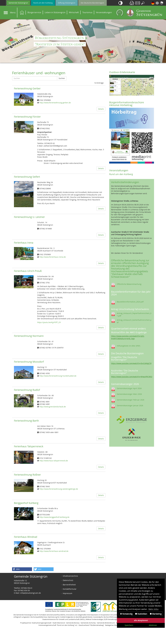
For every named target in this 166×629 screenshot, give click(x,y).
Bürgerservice (34, 12)
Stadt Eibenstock (59, 623)
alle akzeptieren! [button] (141, 620)
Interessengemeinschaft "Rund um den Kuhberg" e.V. (57, 625)
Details (101, 109)
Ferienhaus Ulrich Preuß (28, 271)
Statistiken (141, 613)
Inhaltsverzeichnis (70, 576)
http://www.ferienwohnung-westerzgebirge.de (58, 489)
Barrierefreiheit (69, 584)
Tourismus (87, 12)
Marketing (156, 613)
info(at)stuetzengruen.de (30, 593)
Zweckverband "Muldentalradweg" (91, 625)
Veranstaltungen (104, 12)
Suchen (62, 78)
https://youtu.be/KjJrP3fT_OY (49, 322)
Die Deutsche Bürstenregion (92, 3)
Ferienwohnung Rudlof (27, 390)
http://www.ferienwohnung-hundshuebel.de (57, 376)
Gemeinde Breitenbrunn (106, 623)
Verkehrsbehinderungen (125, 182)
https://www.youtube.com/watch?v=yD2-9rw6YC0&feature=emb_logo (127, 337)
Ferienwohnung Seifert (27, 176)
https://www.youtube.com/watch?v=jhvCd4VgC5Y (131, 363)
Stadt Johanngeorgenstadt (41, 623)
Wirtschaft (74, 12)
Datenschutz (68, 580)
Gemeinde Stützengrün (18, 3)
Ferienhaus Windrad (25, 537)
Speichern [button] (129, 625)
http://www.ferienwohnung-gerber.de (55, 102)
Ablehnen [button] (153, 625)
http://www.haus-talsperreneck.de (53, 460)
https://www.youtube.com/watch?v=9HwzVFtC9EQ (131, 377)
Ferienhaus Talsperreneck (28, 446)
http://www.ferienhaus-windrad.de (53, 551)
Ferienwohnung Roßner (27, 474)
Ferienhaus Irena (23, 242)
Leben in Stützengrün (55, 12)
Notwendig (126, 613)
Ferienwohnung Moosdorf (29, 361)
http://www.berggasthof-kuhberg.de (54, 517)
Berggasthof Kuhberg (26, 503)
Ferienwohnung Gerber (27, 88)
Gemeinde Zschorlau (88, 623)
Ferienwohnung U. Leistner (29, 217)
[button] (22, 569)
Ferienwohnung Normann (29, 336)
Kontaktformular (69, 589)
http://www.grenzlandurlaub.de (52, 406)
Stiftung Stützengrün (66, 3)
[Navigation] (6, 13)
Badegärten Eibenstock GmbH (116, 625)
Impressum (67, 593)
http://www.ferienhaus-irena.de (52, 257)
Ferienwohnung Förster (27, 116)
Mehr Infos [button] (153, 609)
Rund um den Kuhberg (43, 3)
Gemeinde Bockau (73, 623)
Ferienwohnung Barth (26, 420)
